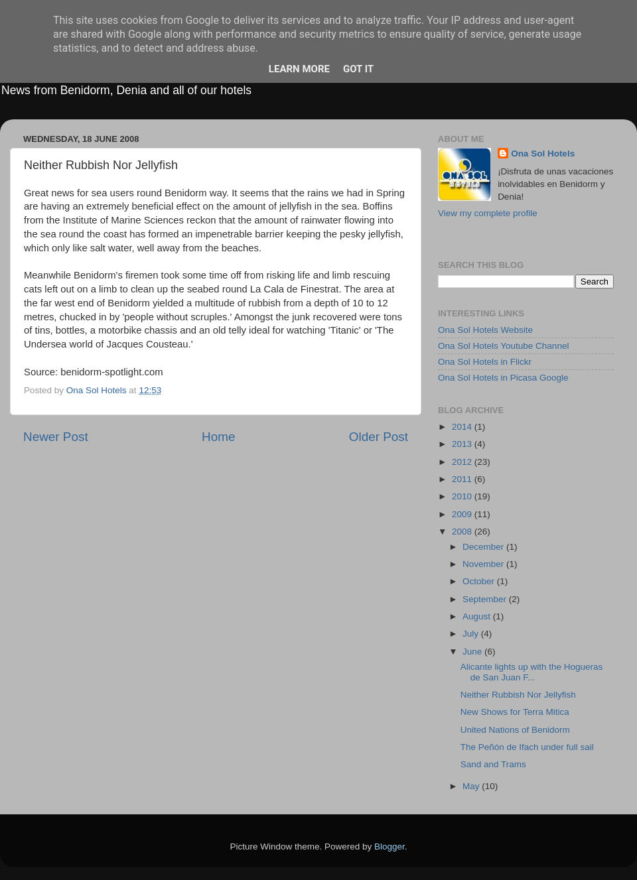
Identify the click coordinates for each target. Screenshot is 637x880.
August (477, 616)
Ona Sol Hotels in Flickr (484, 362)
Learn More (299, 69)
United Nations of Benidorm (515, 730)
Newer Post (55, 437)
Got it (358, 69)
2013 (463, 444)
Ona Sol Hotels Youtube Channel (503, 346)
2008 (463, 531)
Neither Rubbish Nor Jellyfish (518, 695)
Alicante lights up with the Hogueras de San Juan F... (531, 672)
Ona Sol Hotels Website (485, 330)
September (485, 599)
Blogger (389, 846)
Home (218, 437)
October (479, 581)
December (484, 547)
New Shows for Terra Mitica (514, 712)
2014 (463, 427)
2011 (463, 479)
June (473, 652)
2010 (463, 496)
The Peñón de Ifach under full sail (527, 747)
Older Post (378, 437)
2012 (463, 462)
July (471, 634)
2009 (463, 514)
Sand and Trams (493, 764)
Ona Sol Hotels (543, 153)
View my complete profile (487, 213)
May (472, 786)
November (484, 564)
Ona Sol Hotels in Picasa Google (503, 378)
